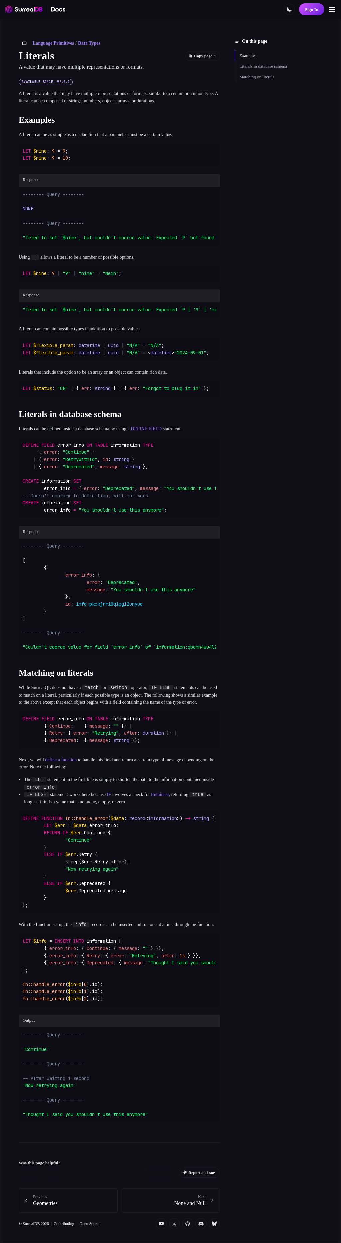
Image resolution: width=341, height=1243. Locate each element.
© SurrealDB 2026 (34, 1223)
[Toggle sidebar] (24, 43)
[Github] (187, 1223)
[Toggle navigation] (332, 9)
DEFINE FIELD (146, 428)
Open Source (89, 1223)
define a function (61, 759)
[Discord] (201, 1223)
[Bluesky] (214, 1223)
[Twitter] (174, 1223)
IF (109, 794)
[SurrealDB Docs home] (58, 9)
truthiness (160, 794)
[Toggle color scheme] (289, 9)
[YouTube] (161, 1223)
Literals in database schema (263, 66)
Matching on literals (256, 76)
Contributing (64, 1223)
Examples (247, 55)
